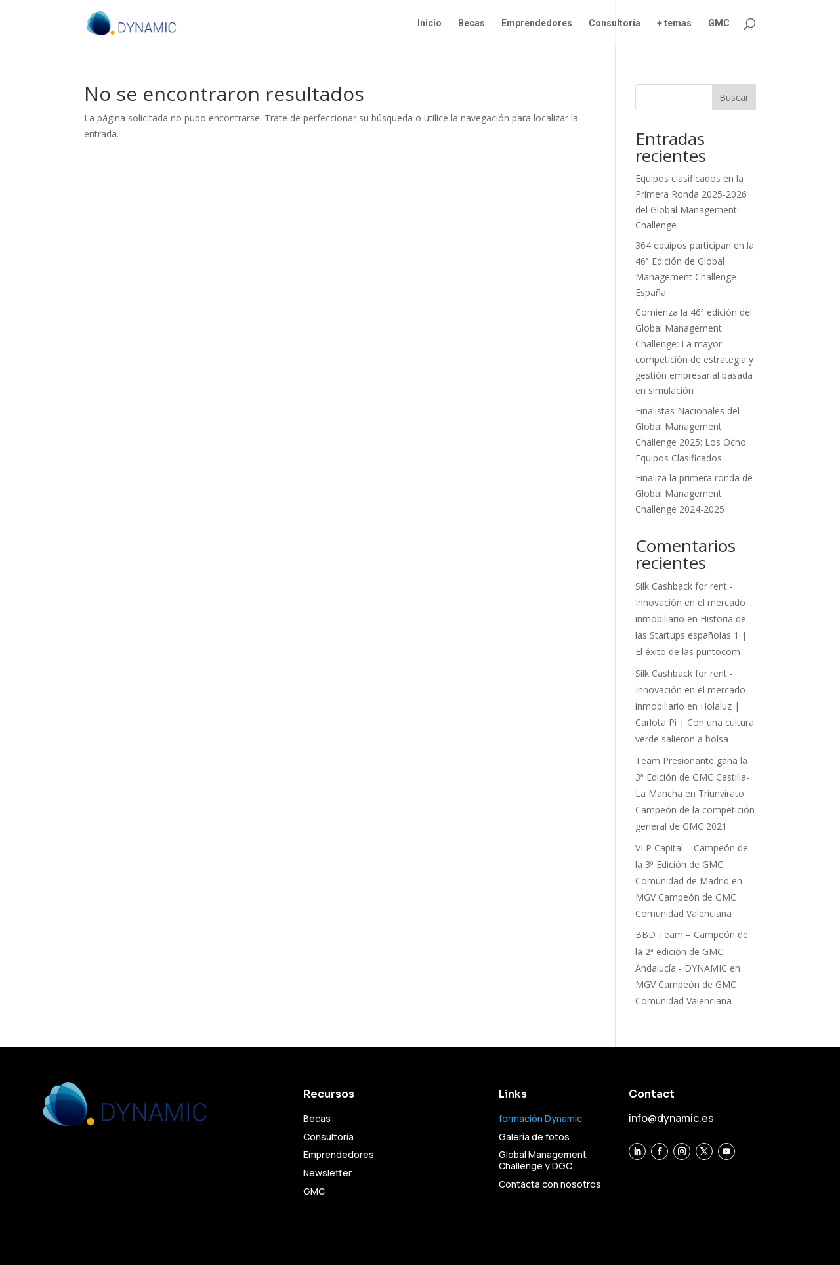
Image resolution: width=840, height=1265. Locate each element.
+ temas (674, 23)
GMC (719, 23)
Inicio (429, 23)
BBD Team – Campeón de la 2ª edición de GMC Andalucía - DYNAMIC (691, 951)
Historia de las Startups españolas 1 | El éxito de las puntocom (691, 635)
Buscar (734, 97)
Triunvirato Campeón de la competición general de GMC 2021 (695, 809)
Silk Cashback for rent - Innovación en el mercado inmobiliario (690, 602)
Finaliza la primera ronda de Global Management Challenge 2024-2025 (694, 493)
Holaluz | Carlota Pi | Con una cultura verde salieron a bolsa (694, 722)
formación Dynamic (540, 1118)
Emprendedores (536, 23)
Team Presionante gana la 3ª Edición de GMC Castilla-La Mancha (692, 777)
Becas (471, 23)
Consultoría (614, 23)
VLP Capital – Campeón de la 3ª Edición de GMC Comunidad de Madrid (691, 864)
